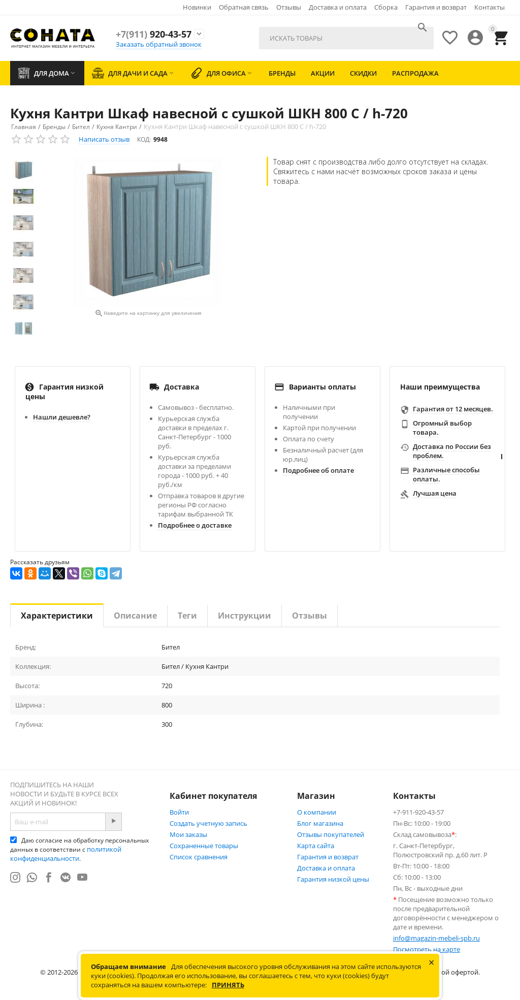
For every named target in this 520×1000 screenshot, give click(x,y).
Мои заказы (188, 834)
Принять (228, 984)
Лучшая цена (435, 493)
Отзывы (288, 7)
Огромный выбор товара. (442, 427)
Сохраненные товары (204, 845)
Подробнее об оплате (318, 470)
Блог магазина (320, 823)
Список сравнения (199, 856)
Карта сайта (315, 845)
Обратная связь (244, 7)
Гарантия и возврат (436, 7)
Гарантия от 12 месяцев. (453, 408)
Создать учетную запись (208, 823)
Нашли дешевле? (61, 417)
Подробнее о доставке (195, 525)
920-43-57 (153, 34)
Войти (179, 812)
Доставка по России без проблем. (452, 451)
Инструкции (244, 615)
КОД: (144, 139)
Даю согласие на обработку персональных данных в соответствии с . (79, 849)
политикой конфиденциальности (65, 854)
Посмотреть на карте (426, 949)
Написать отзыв (104, 139)
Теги (187, 615)
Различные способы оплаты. (446, 474)
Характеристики (57, 615)
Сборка (386, 7)
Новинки (197, 7)
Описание (135, 615)
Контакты (489, 7)
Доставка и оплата (338, 7)
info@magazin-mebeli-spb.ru (436, 938)
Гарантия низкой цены (333, 879)
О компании (316, 812)
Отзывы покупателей (330, 834)
